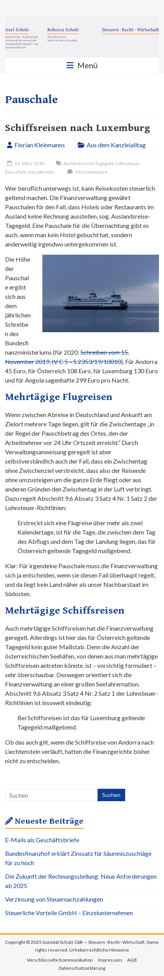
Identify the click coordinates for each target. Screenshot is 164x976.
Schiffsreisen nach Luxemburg (77, 128)
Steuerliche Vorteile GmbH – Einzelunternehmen (69, 912)
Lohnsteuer (127, 163)
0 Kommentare (86, 172)
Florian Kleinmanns (39, 144)
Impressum (110, 960)
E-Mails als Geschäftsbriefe (42, 839)
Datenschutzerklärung (82, 968)
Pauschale (15, 172)
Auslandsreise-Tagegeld (88, 163)
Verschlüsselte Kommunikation (60, 960)
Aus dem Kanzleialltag (116, 144)
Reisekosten (41, 172)
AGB (132, 960)
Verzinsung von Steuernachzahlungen (54, 899)
